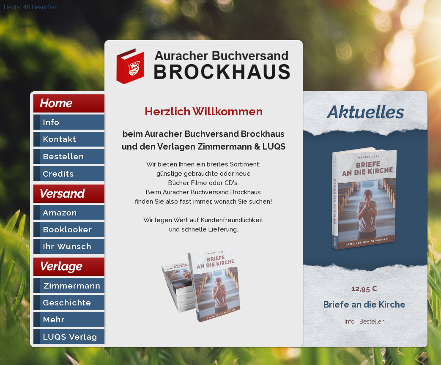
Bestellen (372, 321)
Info (350, 321)
